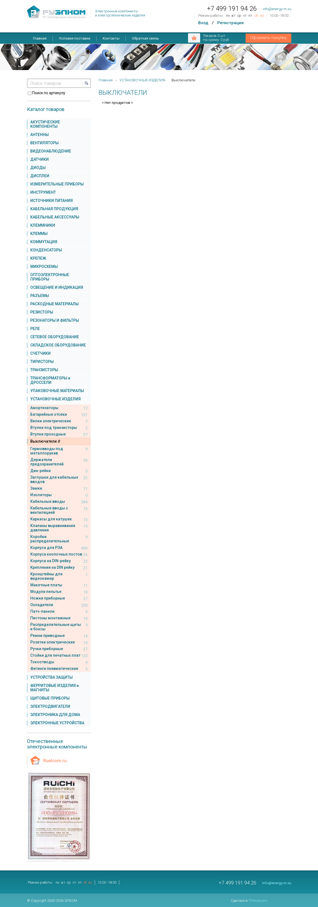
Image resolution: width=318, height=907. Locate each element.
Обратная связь (145, 38)
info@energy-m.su (277, 9)
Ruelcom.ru (55, 760)
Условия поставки (74, 38)
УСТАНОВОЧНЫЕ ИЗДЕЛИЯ (142, 80)
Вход (203, 22)
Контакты (111, 38)
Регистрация (230, 22)
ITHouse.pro (258, 900)
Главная (40, 38)
